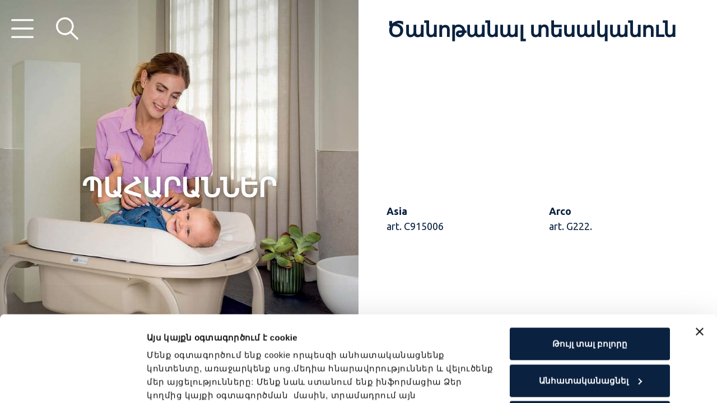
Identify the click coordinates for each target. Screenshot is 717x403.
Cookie (315, 350)
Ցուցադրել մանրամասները (210, 381)
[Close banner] (700, 246)
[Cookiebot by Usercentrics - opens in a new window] (73, 381)
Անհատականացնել (590, 294)
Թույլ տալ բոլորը (589, 258)
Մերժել (590, 331)
